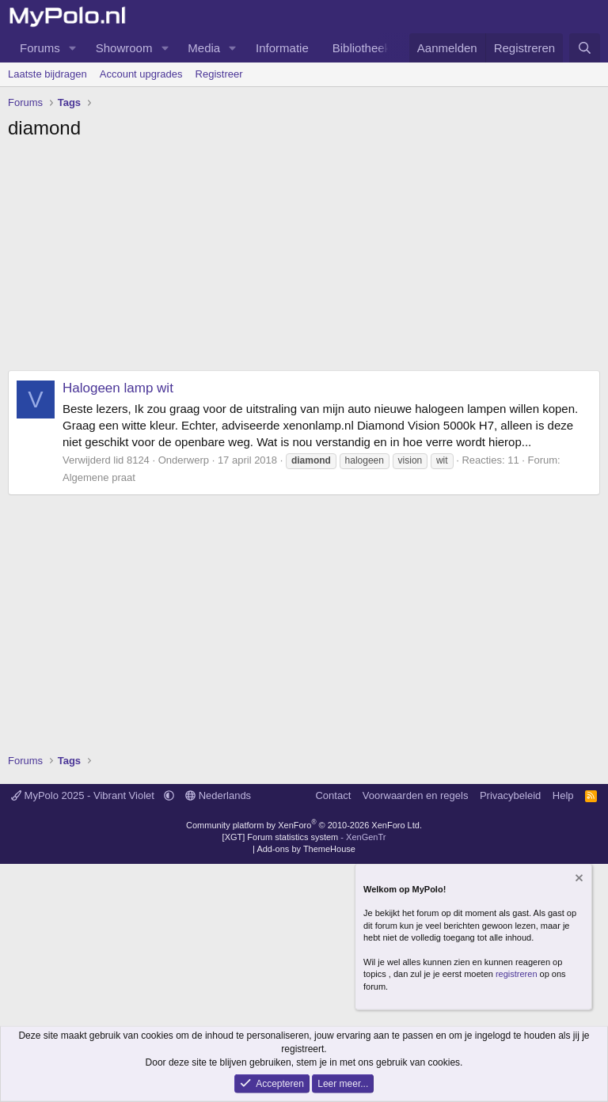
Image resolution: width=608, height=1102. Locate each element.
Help (563, 795)
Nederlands (218, 795)
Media (204, 48)
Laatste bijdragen (47, 74)
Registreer (219, 74)
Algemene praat (99, 477)
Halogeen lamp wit (118, 388)
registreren (517, 974)
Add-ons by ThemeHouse (305, 849)
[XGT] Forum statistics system (304, 837)
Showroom (124, 48)
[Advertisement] (304, 259)
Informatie (282, 48)
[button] (73, 47)
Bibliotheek (361, 48)
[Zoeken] (584, 47)
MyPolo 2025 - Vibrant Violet (84, 795)
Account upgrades (141, 74)
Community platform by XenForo (304, 825)
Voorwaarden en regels (416, 795)
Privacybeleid (510, 795)
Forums (40, 48)
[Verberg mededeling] (578, 879)
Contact (333, 795)
